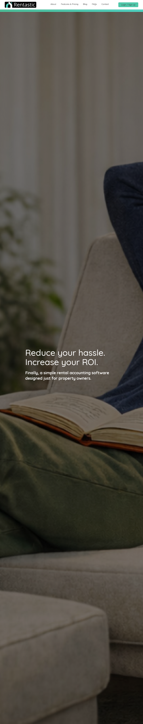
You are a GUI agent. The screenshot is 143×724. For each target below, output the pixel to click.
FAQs (94, 4)
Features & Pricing (69, 4)
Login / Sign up (128, 4)
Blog (85, 4)
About (53, 4)
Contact (105, 4)
